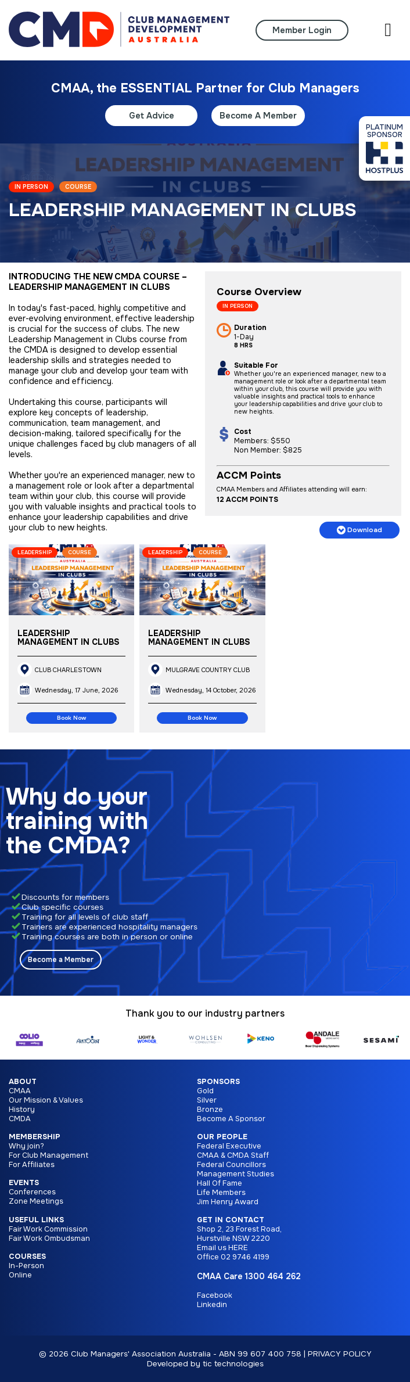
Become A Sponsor (231, 1118)
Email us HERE (222, 1247)
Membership (34, 1137)
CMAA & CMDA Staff (233, 1155)
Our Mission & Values (46, 1100)
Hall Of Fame (219, 1183)
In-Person (26, 1265)
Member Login (302, 30)
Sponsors (218, 1081)
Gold (205, 1091)
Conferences (32, 1192)
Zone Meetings (36, 1201)
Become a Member (60, 959)
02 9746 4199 (245, 1257)
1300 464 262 (273, 1276)
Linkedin (212, 1304)
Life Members (221, 1192)
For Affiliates (32, 1164)
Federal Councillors (231, 1164)
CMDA (20, 1118)
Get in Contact (230, 1220)
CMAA (20, 1091)
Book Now (71, 718)
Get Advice (151, 115)
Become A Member (258, 115)
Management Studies (235, 1174)
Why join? (26, 1146)
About (23, 1081)
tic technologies (233, 1364)
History (22, 1109)
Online (20, 1275)
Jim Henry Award (227, 1202)
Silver (207, 1100)
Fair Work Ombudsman (49, 1238)
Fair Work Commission (48, 1229)
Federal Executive (229, 1146)
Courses (27, 1256)
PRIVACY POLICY (340, 1354)
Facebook (214, 1295)
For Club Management (48, 1155)
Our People (222, 1137)
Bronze (210, 1109)
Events (24, 1182)
